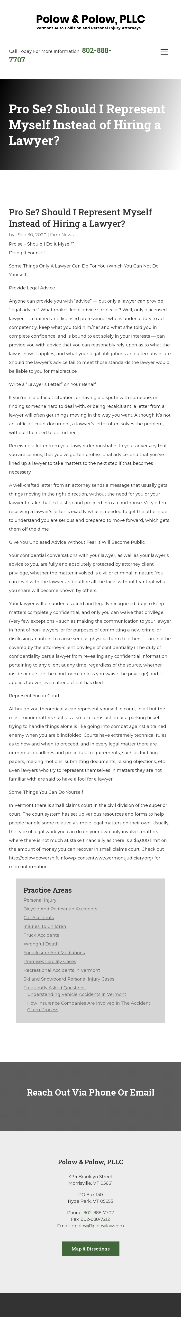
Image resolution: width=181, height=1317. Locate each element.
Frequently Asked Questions (55, 988)
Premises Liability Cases (50, 961)
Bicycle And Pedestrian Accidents (60, 909)
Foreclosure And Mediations (54, 952)
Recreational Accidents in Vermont (62, 970)
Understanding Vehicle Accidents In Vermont (76, 994)
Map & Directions (91, 1249)
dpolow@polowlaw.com (98, 1226)
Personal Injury (40, 900)
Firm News (62, 235)
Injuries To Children (45, 926)
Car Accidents (39, 917)
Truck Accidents (41, 935)
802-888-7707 (98, 1212)
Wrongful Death (41, 944)
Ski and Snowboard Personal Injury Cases (69, 979)
